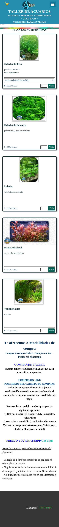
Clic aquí (47, 440)
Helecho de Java (13, 64)
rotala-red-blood (13, 247)
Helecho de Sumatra (15, 125)
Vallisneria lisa (12, 308)
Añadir (51, 86)
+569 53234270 (45, 508)
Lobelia (8, 186)
